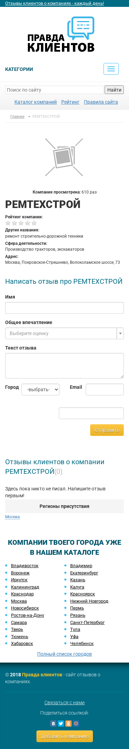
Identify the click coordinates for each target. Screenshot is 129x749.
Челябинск (82, 643)
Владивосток (25, 565)
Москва (12, 516)
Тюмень (19, 636)
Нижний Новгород (89, 601)
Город (8, 387)
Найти (114, 90)
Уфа (74, 636)
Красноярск (82, 593)
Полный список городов (64, 654)
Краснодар (22, 593)
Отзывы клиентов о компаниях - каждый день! (54, 3)
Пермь (77, 608)
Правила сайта (101, 102)
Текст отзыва (20, 348)
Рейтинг (70, 102)
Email (73, 387)
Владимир (81, 565)
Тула (75, 629)
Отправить (107, 430)
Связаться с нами (64, 702)
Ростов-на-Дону (27, 615)
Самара (19, 622)
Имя (10, 297)
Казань (77, 579)
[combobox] (64, 333)
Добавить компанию (64, 736)
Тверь (17, 629)
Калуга (77, 587)
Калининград (25, 587)
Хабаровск (22, 643)
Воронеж (20, 572)
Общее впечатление (28, 322)
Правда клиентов (42, 674)
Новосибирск (25, 608)
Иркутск (19, 579)
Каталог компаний (35, 102)
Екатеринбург (84, 572)
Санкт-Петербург (87, 622)
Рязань (77, 615)
